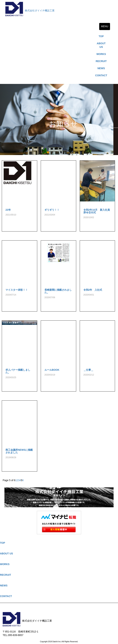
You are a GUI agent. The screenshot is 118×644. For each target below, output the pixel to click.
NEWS (101, 68)
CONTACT (101, 75)
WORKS (101, 54)
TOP (101, 36)
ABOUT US (101, 45)
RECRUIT (101, 61)
